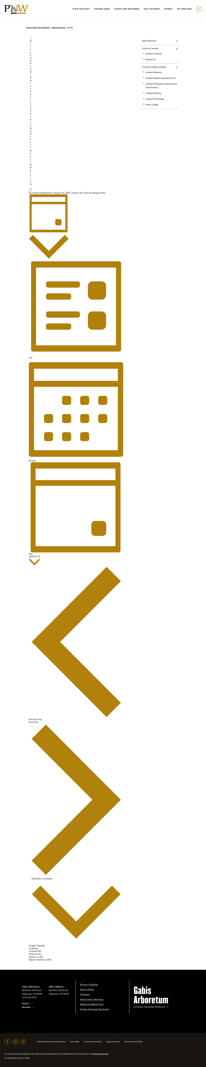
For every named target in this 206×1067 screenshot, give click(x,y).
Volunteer (85, 994)
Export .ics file (36, 956)
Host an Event (152, 9)
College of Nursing (153, 93)
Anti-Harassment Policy (133, 1042)
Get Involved (184, 9)
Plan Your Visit (81, 9)
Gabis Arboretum (59, 28)
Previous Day (76, 643)
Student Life (150, 59)
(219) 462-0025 (29, 997)
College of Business (153, 72)
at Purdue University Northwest (149, 1007)
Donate (168, 9)
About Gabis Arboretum (92, 999)
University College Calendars (154, 67)
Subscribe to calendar (41, 878)
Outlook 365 (35, 951)
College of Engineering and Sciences (160, 78)
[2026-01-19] (34, 560)
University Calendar (150, 48)
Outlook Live (35, 954)
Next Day (76, 798)
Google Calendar (37, 945)
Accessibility (74, 1042)
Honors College (151, 105)
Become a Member (89, 984)
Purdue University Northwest (38, 28)
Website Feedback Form (91, 1004)
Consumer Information (93, 1042)
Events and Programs (126, 9)
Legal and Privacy (113, 1042)
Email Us (25, 1003)
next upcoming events (31, 164)
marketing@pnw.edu (100, 1054)
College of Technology (154, 99)
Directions (26, 1007)
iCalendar (33, 948)
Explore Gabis (102, 9)
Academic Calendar (153, 54)
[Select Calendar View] (49, 227)
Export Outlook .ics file (40, 959)
